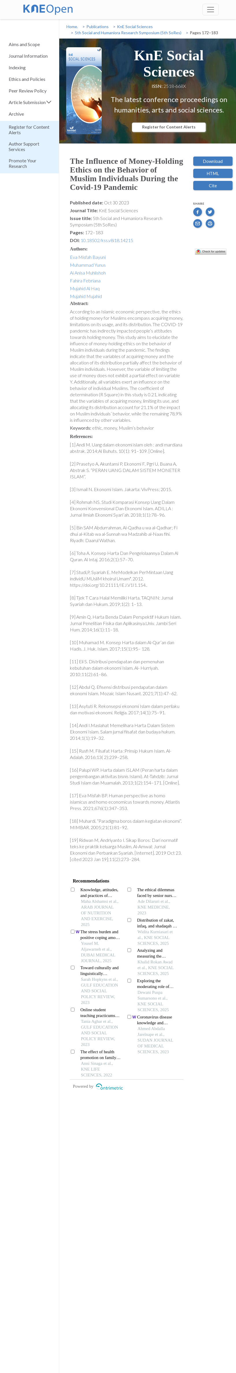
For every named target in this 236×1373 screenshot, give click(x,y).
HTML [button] (213, 173)
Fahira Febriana (85, 280)
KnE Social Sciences (135, 26)
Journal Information (28, 56)
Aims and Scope (24, 44)
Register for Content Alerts (29, 129)
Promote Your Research (22, 163)
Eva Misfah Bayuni (88, 257)
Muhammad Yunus (88, 265)
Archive (16, 114)
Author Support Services (24, 146)
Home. (72, 26)
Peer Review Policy (28, 90)
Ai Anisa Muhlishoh (88, 272)
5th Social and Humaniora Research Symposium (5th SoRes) (128, 32)
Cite (213, 185)
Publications (97, 26)
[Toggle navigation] (210, 9)
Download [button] (213, 161)
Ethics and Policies (27, 79)
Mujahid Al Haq (85, 288)
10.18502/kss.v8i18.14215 (107, 240)
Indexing (17, 67)
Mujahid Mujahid (86, 296)
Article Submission (27, 102)
